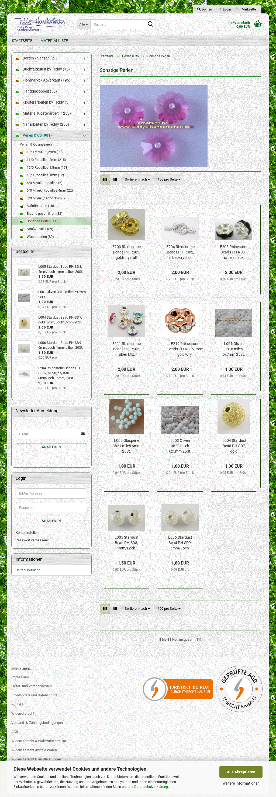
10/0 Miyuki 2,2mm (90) (41, 155)
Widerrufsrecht (22, 716)
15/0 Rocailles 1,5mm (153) (44, 170)
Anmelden (51, 450)
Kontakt (17, 707)
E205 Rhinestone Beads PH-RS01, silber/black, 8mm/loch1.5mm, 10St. (234, 255)
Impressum (20, 680)
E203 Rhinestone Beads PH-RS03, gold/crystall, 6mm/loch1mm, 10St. (126, 255)
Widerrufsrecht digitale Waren (34, 753)
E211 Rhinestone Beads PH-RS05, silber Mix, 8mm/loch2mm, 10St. (126, 352)
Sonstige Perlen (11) (39, 224)
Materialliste (54, 40)
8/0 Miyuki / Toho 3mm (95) (44, 201)
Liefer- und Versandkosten (31, 689)
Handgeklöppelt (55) (36, 94)
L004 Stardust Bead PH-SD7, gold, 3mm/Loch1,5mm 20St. (234, 449)
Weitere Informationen (241, 783)
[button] (105, 182)
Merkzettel (248, 9)
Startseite (22, 40)
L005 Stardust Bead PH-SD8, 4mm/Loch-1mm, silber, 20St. (127, 546)
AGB (14, 734)
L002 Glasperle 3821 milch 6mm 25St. (126, 448)
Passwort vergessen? (32, 543)
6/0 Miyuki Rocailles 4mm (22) (46, 193)
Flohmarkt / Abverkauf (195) (43, 83)
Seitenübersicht (28, 573)
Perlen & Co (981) (34, 138)
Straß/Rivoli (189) (36, 232)
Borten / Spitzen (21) (36, 61)
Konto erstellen (27, 535)
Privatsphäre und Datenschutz (34, 698)
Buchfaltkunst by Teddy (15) (43, 72)
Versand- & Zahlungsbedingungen (37, 725)
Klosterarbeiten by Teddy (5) (43, 105)
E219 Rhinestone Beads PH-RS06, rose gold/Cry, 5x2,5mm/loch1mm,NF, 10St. (184, 352)
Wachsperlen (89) (37, 239)
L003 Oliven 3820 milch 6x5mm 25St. (180, 448)
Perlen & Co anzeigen (36, 147)
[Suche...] (83, 24)
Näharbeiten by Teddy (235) (42, 127)
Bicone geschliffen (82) (41, 216)
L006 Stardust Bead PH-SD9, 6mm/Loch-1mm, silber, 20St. (180, 546)
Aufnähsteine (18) (37, 209)
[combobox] (137, 182)
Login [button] (225, 9)
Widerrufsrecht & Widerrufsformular (38, 744)
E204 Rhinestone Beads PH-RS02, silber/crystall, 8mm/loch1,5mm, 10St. (180, 255)
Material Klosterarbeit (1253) (43, 116)
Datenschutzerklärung (151, 787)
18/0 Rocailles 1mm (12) (42, 178)
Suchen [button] (204, 9)
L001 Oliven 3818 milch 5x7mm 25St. (234, 351)
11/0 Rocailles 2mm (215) (43, 162)
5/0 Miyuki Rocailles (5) (41, 186)
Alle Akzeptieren (241, 772)
